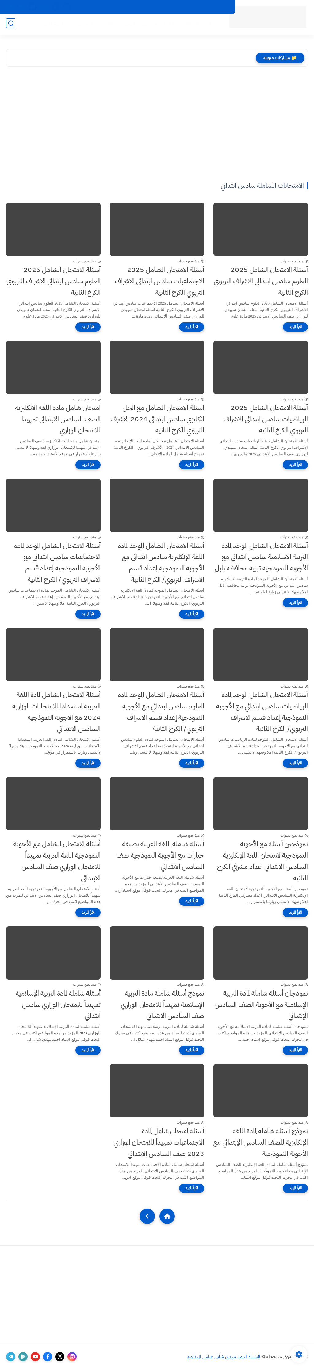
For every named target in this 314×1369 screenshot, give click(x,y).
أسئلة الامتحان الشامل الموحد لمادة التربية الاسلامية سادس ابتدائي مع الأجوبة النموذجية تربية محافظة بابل (261, 557)
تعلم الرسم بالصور (156, 25)
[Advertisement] (157, 125)
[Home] (167, 1216)
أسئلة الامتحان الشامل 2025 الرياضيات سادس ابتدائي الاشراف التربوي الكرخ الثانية (265, 419)
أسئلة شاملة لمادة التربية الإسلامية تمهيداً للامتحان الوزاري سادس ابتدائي (58, 1004)
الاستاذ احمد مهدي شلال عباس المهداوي (223, 1356)
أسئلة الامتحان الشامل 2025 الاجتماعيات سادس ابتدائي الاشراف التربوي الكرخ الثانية (159, 281)
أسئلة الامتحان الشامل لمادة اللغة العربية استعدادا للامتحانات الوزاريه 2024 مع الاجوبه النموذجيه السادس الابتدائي (56, 711)
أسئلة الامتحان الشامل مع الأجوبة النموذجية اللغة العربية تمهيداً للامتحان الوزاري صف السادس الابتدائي (57, 860)
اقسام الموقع (218, 7)
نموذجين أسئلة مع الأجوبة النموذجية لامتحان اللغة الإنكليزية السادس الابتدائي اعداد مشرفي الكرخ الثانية (262, 860)
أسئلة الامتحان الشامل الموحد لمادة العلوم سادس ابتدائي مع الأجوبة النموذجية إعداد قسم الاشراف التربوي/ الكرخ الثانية (161, 711)
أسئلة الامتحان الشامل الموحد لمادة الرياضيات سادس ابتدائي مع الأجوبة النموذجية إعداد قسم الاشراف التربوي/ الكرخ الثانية (262, 711)
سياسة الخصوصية (106, 7)
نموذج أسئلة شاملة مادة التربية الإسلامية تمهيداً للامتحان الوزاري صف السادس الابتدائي (162, 1004)
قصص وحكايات (117, 25)
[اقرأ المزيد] (295, 327)
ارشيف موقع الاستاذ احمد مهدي (175, 7)
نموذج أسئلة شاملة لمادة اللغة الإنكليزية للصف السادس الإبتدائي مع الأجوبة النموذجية (260, 1142)
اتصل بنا (135, 7)
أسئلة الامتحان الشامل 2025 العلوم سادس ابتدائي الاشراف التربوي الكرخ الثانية (261, 281)
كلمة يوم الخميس (50, 25)
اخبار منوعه (205, 25)
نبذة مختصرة (84, 25)
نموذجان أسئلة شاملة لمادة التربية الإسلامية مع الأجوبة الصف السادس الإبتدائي (261, 1004)
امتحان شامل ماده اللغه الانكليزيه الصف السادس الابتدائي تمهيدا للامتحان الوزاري (58, 419)
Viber (78, 7)
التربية (184, 25)
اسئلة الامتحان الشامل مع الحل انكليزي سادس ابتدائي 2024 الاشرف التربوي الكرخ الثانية (157, 419)
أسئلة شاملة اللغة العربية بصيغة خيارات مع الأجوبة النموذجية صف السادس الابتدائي (160, 855)
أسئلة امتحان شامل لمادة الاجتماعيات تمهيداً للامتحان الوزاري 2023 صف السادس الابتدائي (158, 1142)
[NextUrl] (147, 1216)
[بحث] (10, 25)
